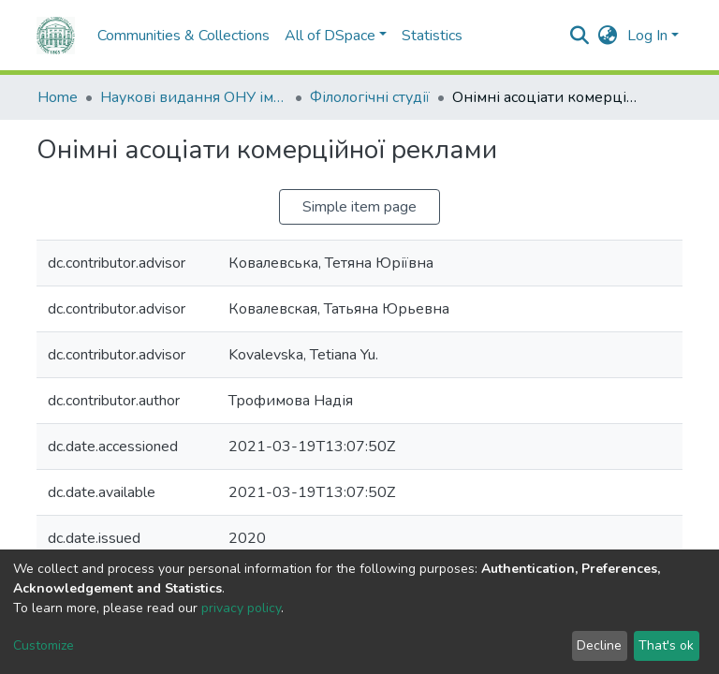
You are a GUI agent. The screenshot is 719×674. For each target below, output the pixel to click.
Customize (43, 645)
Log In (647, 35)
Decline (599, 645)
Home (57, 97)
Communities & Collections (183, 35)
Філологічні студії (370, 97)
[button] (608, 35)
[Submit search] (580, 35)
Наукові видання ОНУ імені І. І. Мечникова (193, 97)
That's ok (666, 645)
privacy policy (241, 608)
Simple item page (359, 207)
